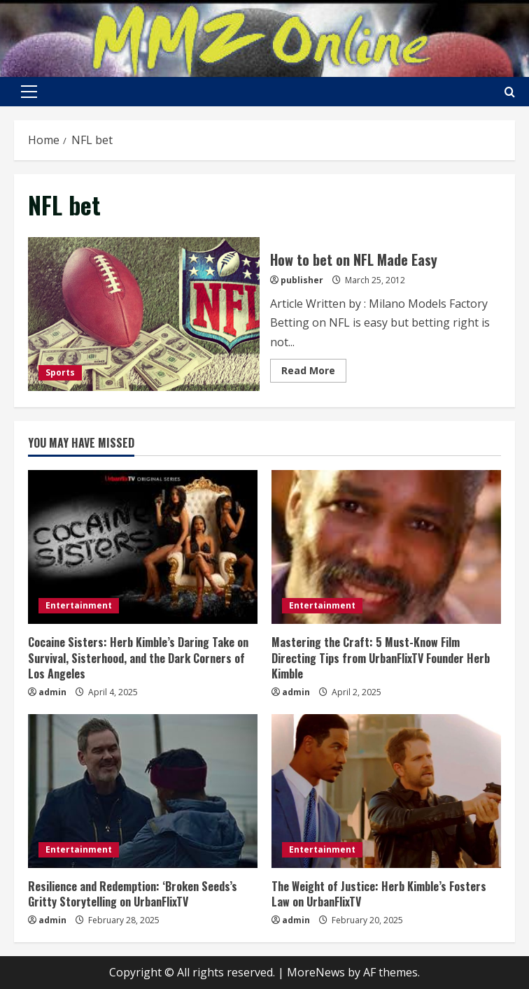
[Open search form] (510, 92)
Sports (60, 372)
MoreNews (316, 972)
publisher (302, 280)
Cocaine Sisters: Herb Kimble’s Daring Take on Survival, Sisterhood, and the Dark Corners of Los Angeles (138, 658)
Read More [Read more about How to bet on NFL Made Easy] (313, 373)
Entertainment (78, 605)
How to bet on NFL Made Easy (144, 314)
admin (52, 692)
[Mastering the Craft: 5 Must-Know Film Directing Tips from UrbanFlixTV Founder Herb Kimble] (386, 547)
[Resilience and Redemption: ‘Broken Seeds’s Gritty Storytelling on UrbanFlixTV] (143, 791)
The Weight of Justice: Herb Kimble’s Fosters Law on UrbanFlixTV (378, 894)
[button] (29, 91)
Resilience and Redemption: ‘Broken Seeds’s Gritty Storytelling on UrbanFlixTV (132, 894)
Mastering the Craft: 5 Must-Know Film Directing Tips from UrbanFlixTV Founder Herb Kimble (380, 658)
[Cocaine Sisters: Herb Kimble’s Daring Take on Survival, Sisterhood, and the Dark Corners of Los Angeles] (143, 547)
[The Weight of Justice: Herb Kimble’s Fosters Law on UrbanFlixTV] (386, 791)
